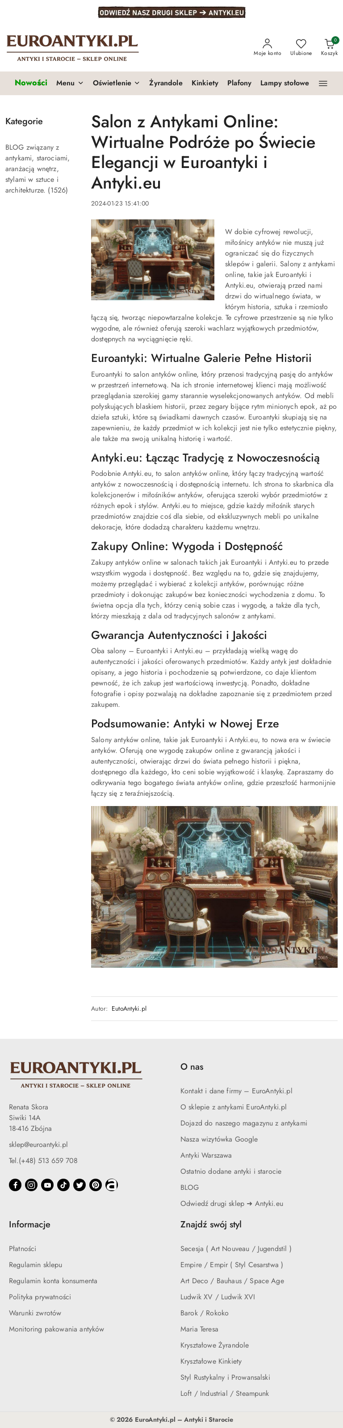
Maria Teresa (199, 1329)
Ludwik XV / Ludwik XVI (217, 1297)
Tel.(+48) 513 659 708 (43, 1160)
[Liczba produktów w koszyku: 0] (329, 48)
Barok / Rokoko (204, 1313)
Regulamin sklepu (36, 1265)
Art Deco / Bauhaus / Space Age (232, 1281)
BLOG (189, 1187)
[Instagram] (31, 1185)
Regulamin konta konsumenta (53, 1281)
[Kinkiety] (205, 83)
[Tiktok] (63, 1185)
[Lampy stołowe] (284, 83)
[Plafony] (239, 83)
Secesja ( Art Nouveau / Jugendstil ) (236, 1248)
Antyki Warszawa (206, 1155)
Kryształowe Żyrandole (214, 1345)
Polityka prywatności (40, 1297)
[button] (70, 83)
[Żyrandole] (165, 83)
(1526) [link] (58, 190)
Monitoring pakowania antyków (56, 1329)
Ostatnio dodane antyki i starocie (230, 1171)
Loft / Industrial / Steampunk (224, 1393)
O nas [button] (191, 1066)
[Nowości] (31, 83)
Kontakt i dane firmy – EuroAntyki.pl (236, 1091)
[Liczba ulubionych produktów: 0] (301, 48)
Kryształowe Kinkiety (211, 1361)
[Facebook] (15, 1185)
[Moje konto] (267, 48)
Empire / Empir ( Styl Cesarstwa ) (231, 1265)
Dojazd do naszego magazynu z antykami (243, 1123)
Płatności (22, 1248)
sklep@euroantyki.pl (38, 1144)
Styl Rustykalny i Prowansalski (225, 1377)
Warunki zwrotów (35, 1313)
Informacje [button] (29, 1224)
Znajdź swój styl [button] (211, 1224)
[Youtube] (47, 1185)
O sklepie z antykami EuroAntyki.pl (233, 1107)
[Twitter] (79, 1185)
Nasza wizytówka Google (219, 1139)
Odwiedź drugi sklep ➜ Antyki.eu (231, 1203)
